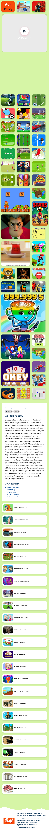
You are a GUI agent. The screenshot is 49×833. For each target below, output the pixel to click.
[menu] (5, 9)
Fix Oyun (7, 408)
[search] (10, 9)
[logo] (8, 5)
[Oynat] (24, 31)
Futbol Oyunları (18, 408)
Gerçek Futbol (32, 408)
